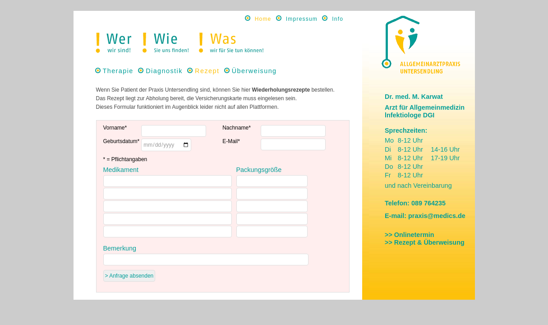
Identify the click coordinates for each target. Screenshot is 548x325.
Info (337, 19)
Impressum (302, 19)
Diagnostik (164, 70)
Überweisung (254, 70)
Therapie (118, 70)
